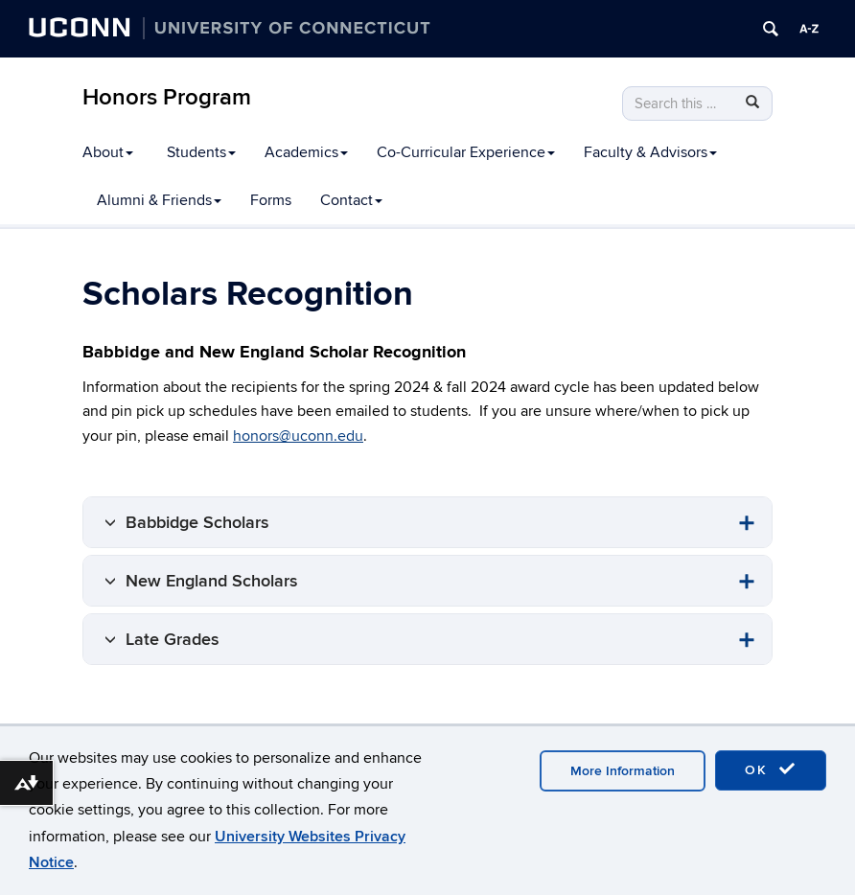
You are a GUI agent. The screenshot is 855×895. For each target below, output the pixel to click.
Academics (306, 152)
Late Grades (173, 640)
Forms (270, 200)
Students (201, 152)
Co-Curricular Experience (466, 152)
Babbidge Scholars (197, 523)
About (107, 152)
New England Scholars (212, 581)
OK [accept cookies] (771, 769)
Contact (351, 200)
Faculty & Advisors (650, 152)
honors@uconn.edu (298, 436)
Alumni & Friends (159, 200)
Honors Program (166, 97)
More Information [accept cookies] (622, 771)
